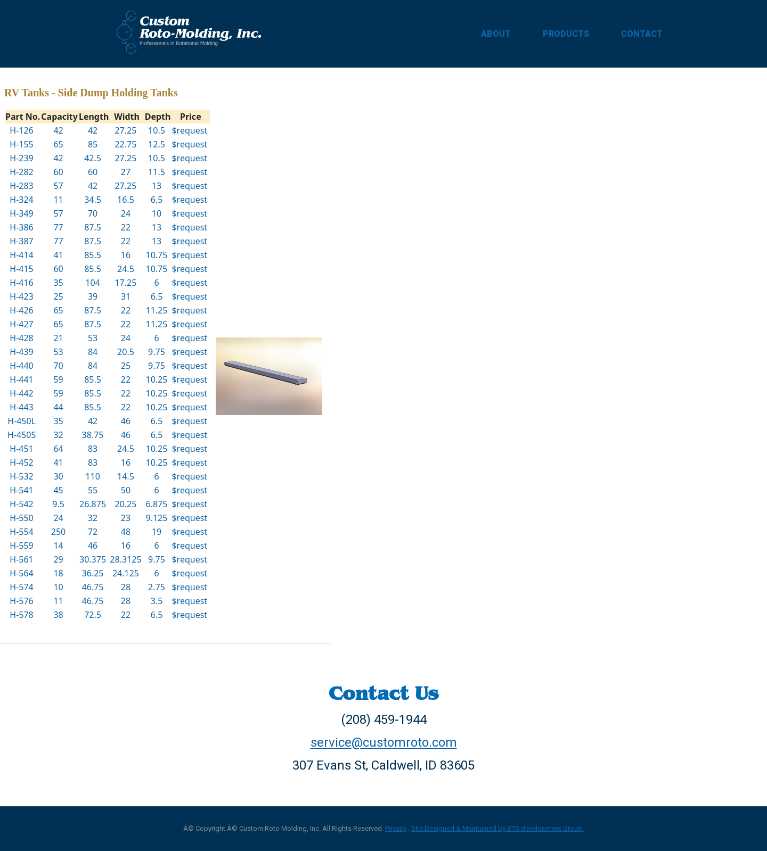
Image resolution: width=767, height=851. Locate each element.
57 (58, 186)
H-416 (21, 282)
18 (58, 573)
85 (92, 144)
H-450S (21, 435)
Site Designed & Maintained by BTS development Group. (497, 828)
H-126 (21, 130)
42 (58, 130)
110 (92, 476)
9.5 (58, 504)
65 (58, 144)
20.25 (125, 504)
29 (58, 559)
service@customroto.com (384, 742)
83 (92, 449)
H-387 (21, 241)
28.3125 (125, 559)
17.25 (125, 282)
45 (58, 490)
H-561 (21, 559)
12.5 (156, 144)
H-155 (21, 144)
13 (156, 186)
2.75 (156, 587)
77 (58, 227)
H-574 (21, 587)
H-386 (21, 227)
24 (125, 213)
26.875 (92, 504)
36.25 (93, 573)
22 (125, 227)
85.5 (92, 255)
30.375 (92, 559)
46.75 (93, 587)
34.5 (92, 199)
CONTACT (642, 34)
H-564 (21, 573)
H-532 (21, 476)
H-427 (21, 324)
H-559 (21, 545)
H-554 (21, 532)
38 (58, 615)
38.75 (93, 435)
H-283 (21, 186)
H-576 (21, 601)
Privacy (395, 828)
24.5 (125, 269)
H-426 (21, 310)
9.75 (156, 352)
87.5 (92, 227)
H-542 (21, 504)
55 (92, 490)
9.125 (157, 518)
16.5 (125, 199)
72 (92, 532)
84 (92, 352)
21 (58, 338)
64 (58, 449)
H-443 (21, 407)
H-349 (21, 213)
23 (125, 518)
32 (58, 435)
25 (58, 296)
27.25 (125, 130)
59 (58, 379)
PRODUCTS (566, 34)
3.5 (157, 601)
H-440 (21, 365)
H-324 (21, 199)
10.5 (156, 130)
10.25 (157, 379)
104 (92, 282)
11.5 (156, 172)
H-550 (21, 518)
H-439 (21, 352)
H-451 (21, 449)
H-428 (21, 338)
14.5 (125, 476)
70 (92, 213)
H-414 (21, 255)
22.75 (125, 144)
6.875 (157, 504)
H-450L (21, 421)
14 (58, 545)
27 (125, 172)
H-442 (21, 393)
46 (125, 421)
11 (58, 199)
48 (125, 532)
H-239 (21, 158)
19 (156, 532)
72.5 (92, 615)
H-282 (21, 172)
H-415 (21, 269)
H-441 (21, 379)
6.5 (157, 199)
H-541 (21, 490)
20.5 (125, 352)
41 (58, 255)
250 (58, 532)
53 (92, 338)
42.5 (92, 158)
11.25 (157, 310)
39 (92, 296)
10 (156, 213)
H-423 (21, 296)
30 (58, 476)
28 (125, 587)
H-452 (21, 462)
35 (58, 282)
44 (58, 407)
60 (58, 172)
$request (189, 130)
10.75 (157, 255)
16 (125, 255)
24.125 (125, 573)
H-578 (21, 615)
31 (125, 296)
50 (125, 490)
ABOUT (496, 34)
